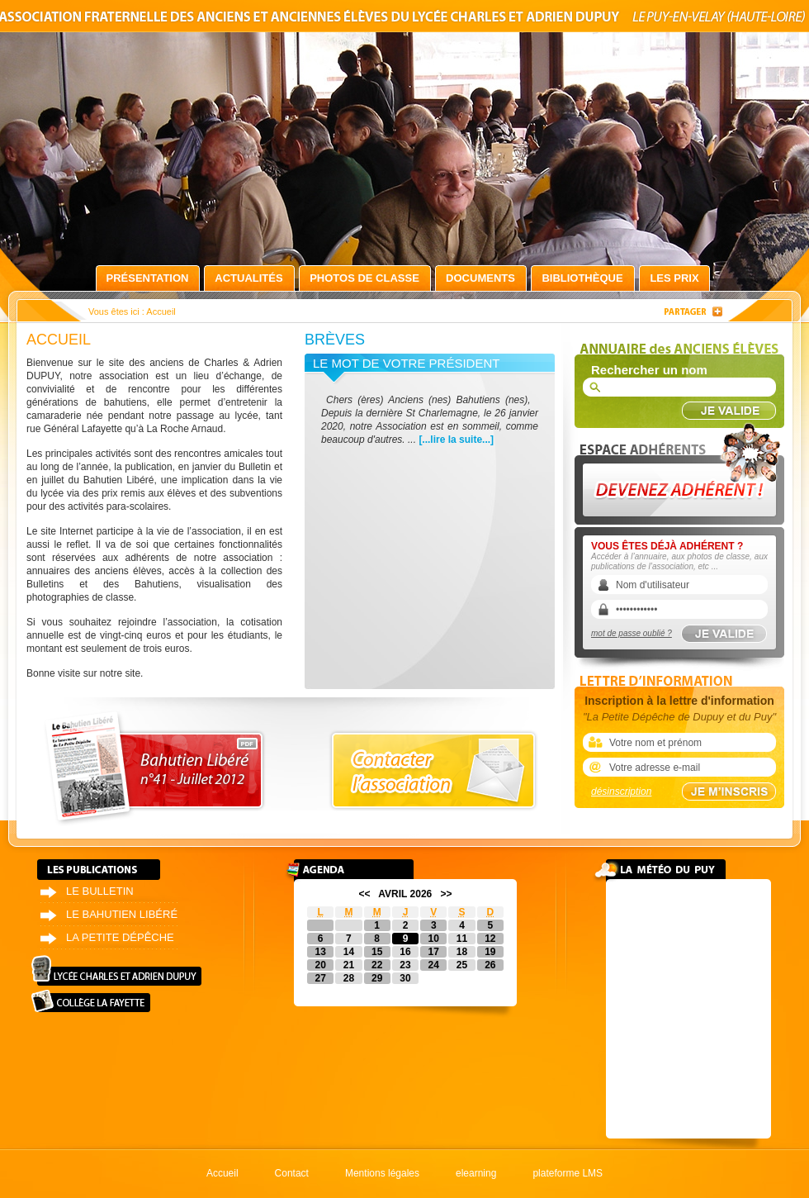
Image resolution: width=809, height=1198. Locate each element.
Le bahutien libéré (121, 914)
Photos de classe (364, 278)
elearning (476, 1173)
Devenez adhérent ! (682, 469)
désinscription (621, 791)
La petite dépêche (120, 937)
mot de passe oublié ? (631, 633)
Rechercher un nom (649, 370)
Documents (480, 278)
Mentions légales (382, 1173)
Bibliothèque (582, 278)
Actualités (248, 278)
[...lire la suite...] (456, 439)
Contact (292, 1173)
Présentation (147, 278)
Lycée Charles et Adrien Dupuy (116, 970)
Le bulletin (100, 891)
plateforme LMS (567, 1173)
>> (446, 894)
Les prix (674, 278)
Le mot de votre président (406, 363)
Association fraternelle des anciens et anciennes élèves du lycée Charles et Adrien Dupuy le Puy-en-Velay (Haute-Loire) (404, 19)
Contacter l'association (433, 770)
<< (364, 894)
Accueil (222, 1173)
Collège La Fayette (90, 1001)
